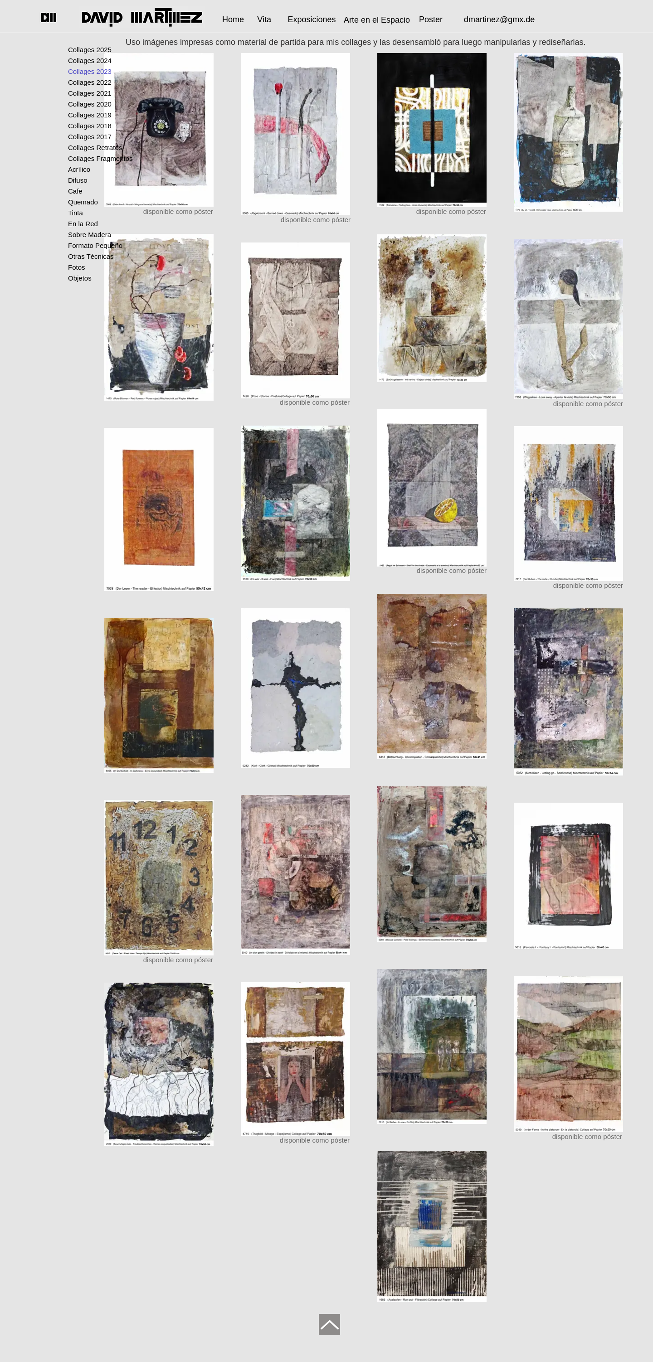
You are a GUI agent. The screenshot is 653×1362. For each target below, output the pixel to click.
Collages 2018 (90, 126)
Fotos (76, 267)
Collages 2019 (90, 115)
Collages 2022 (90, 82)
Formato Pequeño (95, 245)
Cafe (75, 191)
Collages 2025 (90, 49)
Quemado (83, 202)
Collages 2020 (90, 104)
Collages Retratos (95, 147)
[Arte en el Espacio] (377, 20)
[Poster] (431, 20)
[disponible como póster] (437, 570)
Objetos (80, 278)
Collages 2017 (90, 137)
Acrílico (79, 169)
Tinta (75, 213)
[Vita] (262, 20)
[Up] (329, 1324)
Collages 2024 (90, 60)
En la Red (83, 224)
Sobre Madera (89, 234)
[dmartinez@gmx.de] (501, 20)
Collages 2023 (90, 71)
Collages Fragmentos (100, 158)
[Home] (230, 19)
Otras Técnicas (91, 256)
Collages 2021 (90, 93)
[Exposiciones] (312, 20)
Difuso (78, 180)
